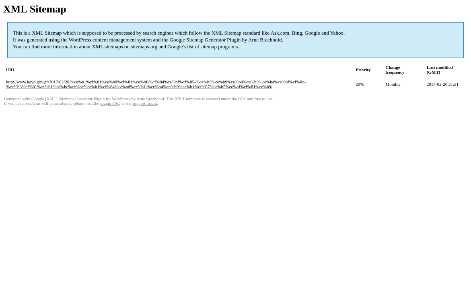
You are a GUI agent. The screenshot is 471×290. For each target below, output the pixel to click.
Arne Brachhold (265, 40)
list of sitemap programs (212, 47)
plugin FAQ (110, 103)
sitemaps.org (144, 47)
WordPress (80, 40)
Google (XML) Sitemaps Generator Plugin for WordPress (80, 99)
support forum (144, 103)
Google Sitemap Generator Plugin (205, 40)
